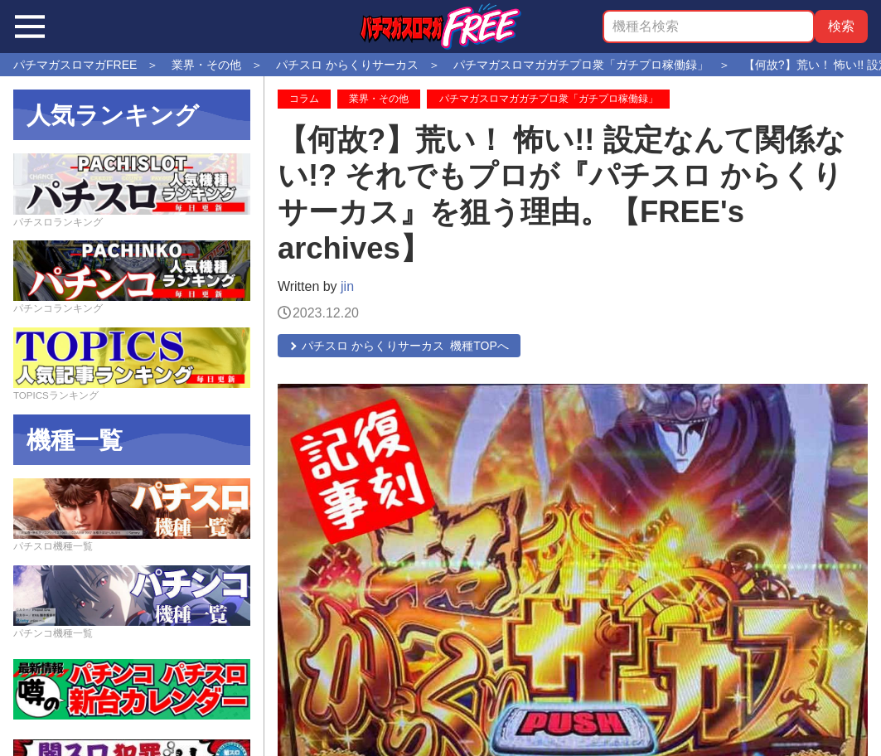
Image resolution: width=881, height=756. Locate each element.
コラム (304, 99)
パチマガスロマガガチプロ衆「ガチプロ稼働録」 (548, 99)
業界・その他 (379, 99)
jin (347, 286)
